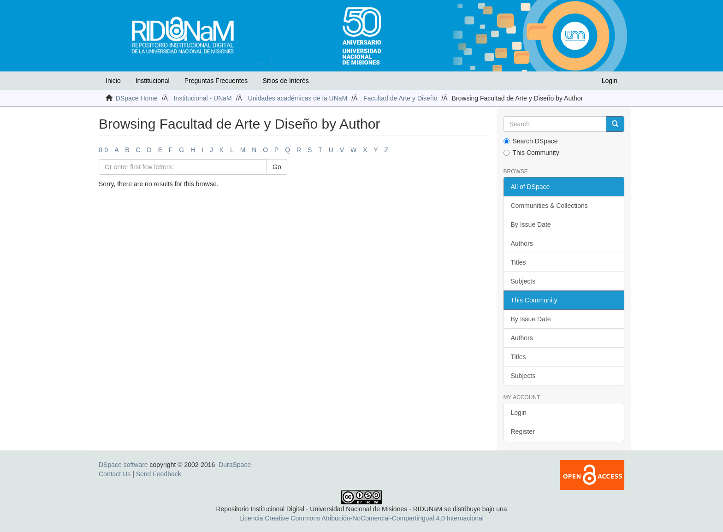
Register (523, 431)
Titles (518, 262)
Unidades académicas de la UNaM (298, 98)
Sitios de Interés (285, 80)
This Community (531, 152)
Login (519, 412)
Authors (522, 243)
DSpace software (123, 464)
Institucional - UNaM (203, 98)
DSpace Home (137, 98)
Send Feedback (158, 474)
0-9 (103, 150)
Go (277, 167)
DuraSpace (235, 464)
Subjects (523, 281)
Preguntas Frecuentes (216, 80)
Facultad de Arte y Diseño (400, 98)
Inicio (113, 80)
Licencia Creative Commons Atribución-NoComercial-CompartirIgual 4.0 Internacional (361, 518)
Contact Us (114, 474)
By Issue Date (531, 224)
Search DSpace (531, 141)
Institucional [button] (153, 80)
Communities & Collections (549, 205)
